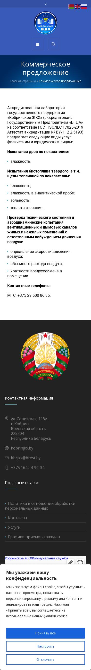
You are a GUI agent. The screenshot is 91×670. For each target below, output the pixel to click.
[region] (45, 617)
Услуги (14, 527)
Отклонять (45, 659)
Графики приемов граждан (34, 536)
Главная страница (23, 81)
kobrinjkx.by (22, 448)
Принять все (45, 633)
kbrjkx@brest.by (26, 457)
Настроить (46, 646)
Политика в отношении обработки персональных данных (40, 506)
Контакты (17, 517)
